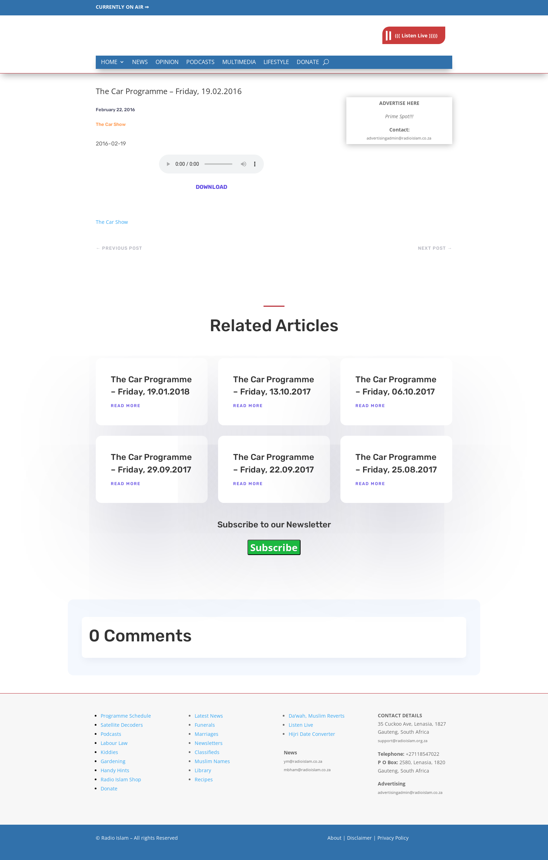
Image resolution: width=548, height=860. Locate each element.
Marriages (206, 734)
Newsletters (209, 743)
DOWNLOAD (211, 187)
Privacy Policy (393, 837)
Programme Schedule (126, 715)
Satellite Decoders (122, 725)
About (334, 837)
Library (203, 770)
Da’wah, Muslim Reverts (317, 715)
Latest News (209, 715)
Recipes (204, 779)
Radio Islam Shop (121, 779)
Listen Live (301, 725)
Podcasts (200, 62)
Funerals (205, 725)
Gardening (113, 761)
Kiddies (109, 752)
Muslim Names (212, 761)
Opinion (167, 62)
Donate (308, 62)
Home (109, 62)
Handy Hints (115, 770)
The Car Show (111, 124)
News (140, 62)
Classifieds (207, 752)
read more (125, 405)
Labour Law (114, 743)
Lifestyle (276, 62)
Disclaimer (359, 837)
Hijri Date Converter (312, 734)
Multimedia (239, 62)
